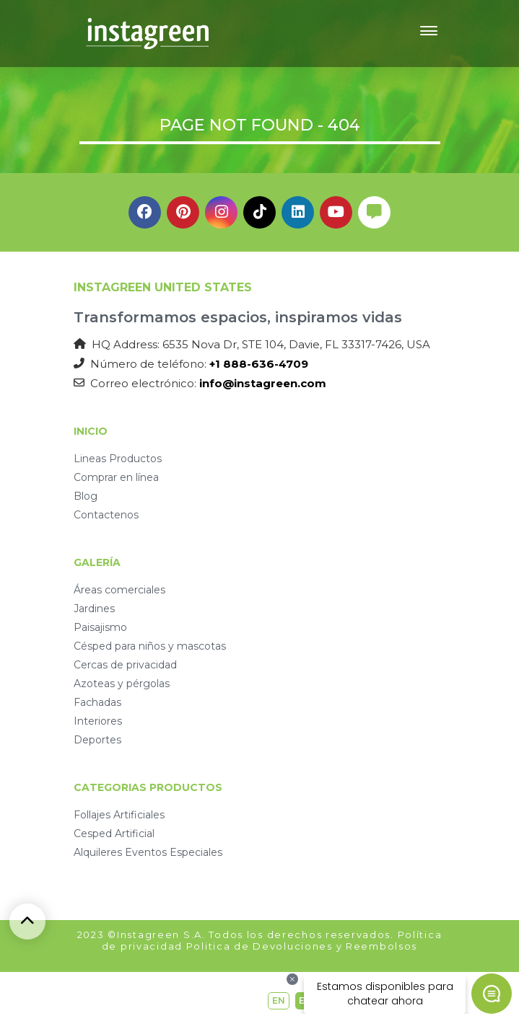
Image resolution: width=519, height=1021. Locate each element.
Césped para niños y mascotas (150, 646)
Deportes (97, 739)
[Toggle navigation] (428, 33)
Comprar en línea (116, 477)
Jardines (94, 608)
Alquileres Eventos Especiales (148, 852)
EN (278, 1000)
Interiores (98, 721)
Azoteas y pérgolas (122, 683)
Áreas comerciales (119, 589)
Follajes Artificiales (119, 814)
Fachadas (97, 702)
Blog (85, 496)
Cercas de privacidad (125, 664)
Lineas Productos (118, 458)
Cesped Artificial (114, 833)
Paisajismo (100, 627)
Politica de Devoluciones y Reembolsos (301, 946)
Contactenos (106, 514)
